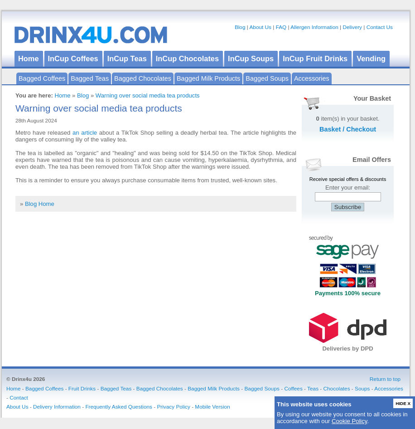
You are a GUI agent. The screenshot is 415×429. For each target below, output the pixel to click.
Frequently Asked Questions (118, 407)
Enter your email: (347, 187)
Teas (312, 388)
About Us (260, 27)
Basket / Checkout (347, 129)
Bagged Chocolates (142, 78)
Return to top (385, 379)
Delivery (352, 27)
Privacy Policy (173, 407)
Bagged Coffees (42, 78)
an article (84, 132)
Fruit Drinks (82, 388)
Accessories (311, 78)
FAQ (281, 27)
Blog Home (39, 203)
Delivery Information (57, 407)
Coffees (293, 388)
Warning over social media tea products (148, 95)
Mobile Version (212, 407)
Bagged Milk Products (208, 78)
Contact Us (380, 27)
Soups (362, 388)
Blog (240, 27)
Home (62, 95)
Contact (19, 398)
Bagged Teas (90, 78)
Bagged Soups (267, 78)
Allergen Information (314, 27)
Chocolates (336, 388)
